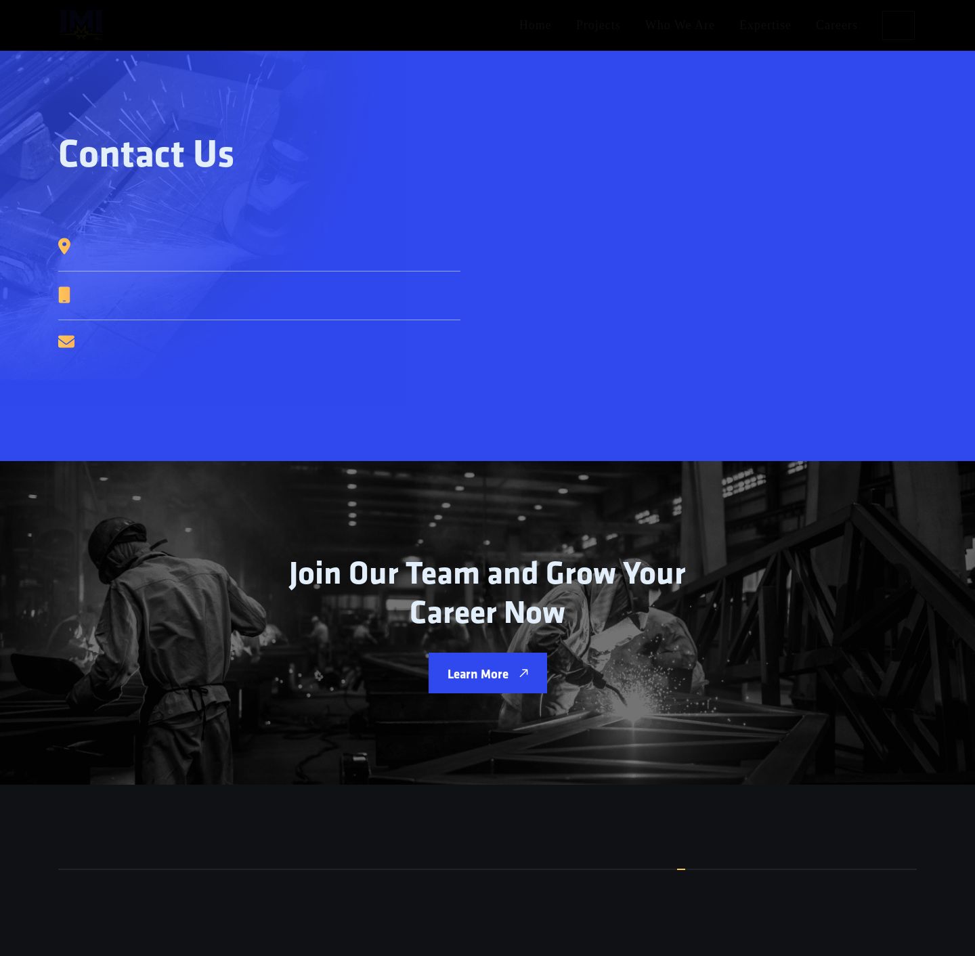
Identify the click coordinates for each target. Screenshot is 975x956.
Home (535, 25)
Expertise (765, 25)
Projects (598, 25)
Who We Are (680, 25)
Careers (837, 25)
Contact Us (898, 25)
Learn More (488, 673)
